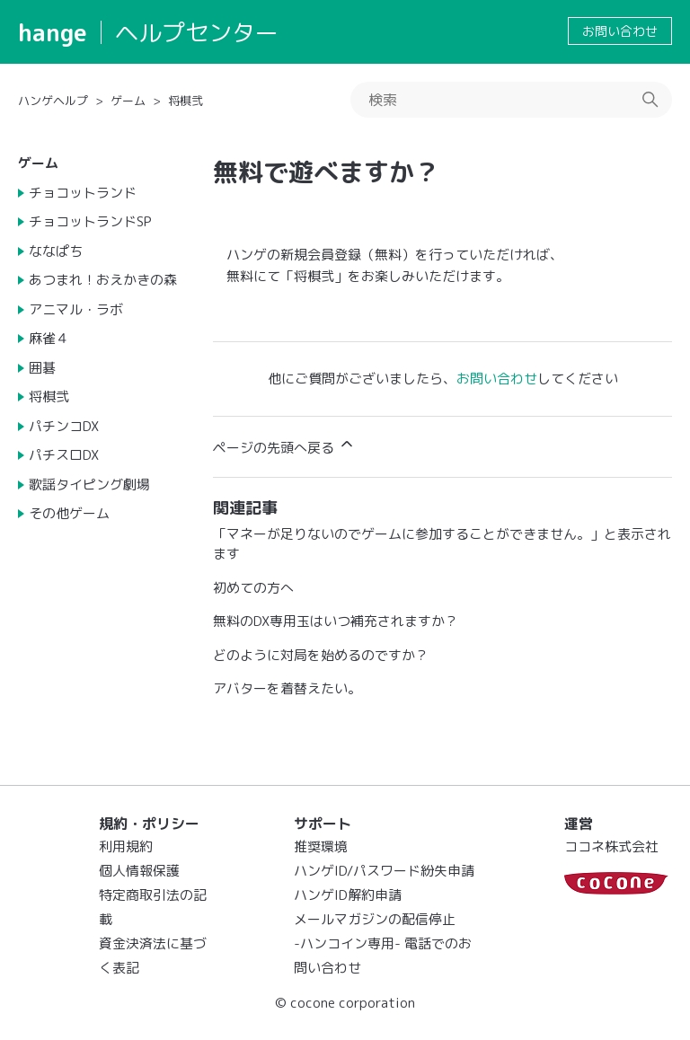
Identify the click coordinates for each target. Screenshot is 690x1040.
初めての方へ (253, 587)
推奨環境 (321, 846)
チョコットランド (83, 192)
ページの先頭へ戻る (284, 446)
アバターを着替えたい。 (287, 688)
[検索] (511, 100)
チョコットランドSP (90, 221)
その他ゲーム (69, 513)
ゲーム (128, 101)
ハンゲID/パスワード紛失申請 (384, 870)
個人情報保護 (139, 870)
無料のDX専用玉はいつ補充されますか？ (335, 621)
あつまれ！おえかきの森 (103, 279)
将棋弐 (185, 101)
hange (52, 32)
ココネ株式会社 (611, 846)
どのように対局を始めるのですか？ (321, 655)
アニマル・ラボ (76, 309)
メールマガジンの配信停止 (375, 919)
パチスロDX (64, 454)
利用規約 (126, 846)
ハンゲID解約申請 (348, 895)
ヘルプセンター (197, 32)
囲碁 (42, 367)
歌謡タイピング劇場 (89, 484)
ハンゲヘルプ (53, 101)
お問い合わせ (620, 31)
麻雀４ (49, 338)
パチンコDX (64, 426)
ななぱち (56, 251)
